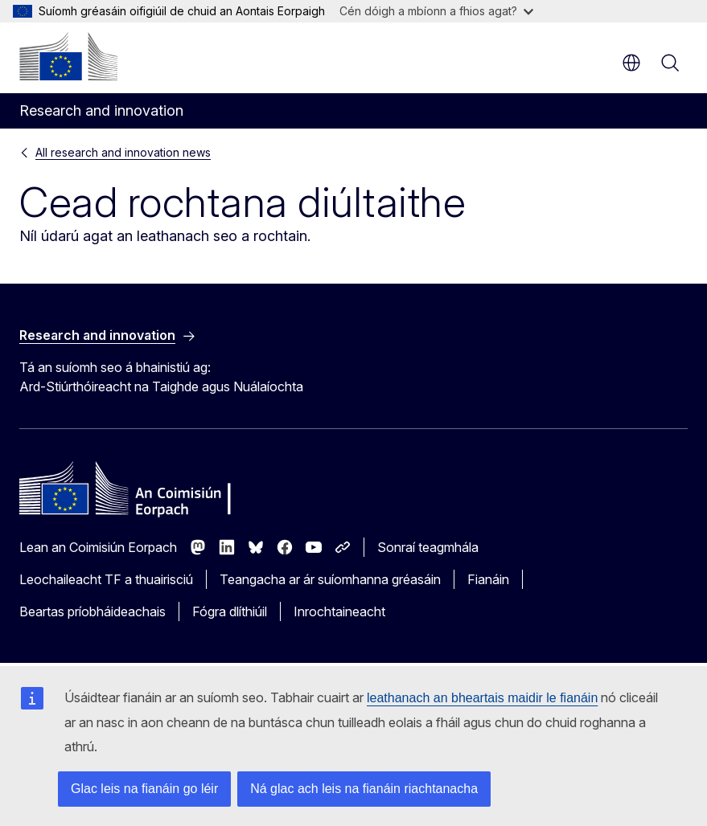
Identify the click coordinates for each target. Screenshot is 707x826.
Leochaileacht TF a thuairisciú (106, 579)
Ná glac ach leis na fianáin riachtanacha (364, 788)
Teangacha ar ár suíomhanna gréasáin (330, 579)
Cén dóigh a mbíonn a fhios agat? (436, 11)
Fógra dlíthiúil (229, 611)
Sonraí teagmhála (428, 547)
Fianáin (488, 579)
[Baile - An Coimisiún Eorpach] (68, 56)
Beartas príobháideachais (92, 611)
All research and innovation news (123, 152)
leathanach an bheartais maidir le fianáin (482, 698)
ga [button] (631, 62)
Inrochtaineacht (339, 611)
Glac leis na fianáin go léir (144, 788)
